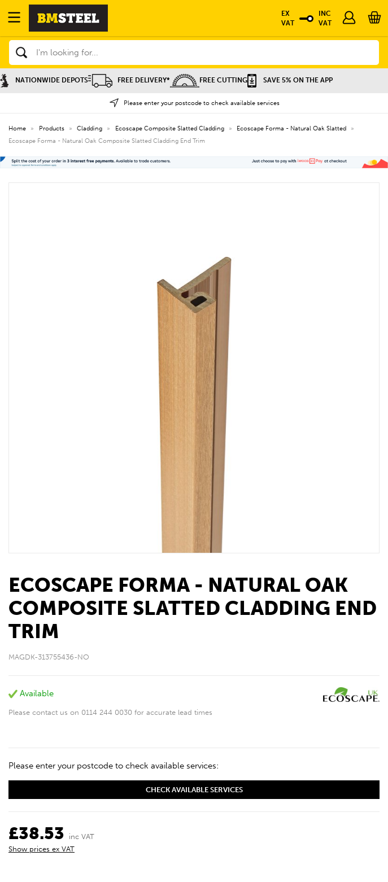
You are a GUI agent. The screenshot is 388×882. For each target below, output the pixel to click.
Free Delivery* (129, 80)
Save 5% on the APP (290, 80)
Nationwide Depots (44, 80)
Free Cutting (208, 80)
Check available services (194, 789)
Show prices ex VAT (41, 849)
